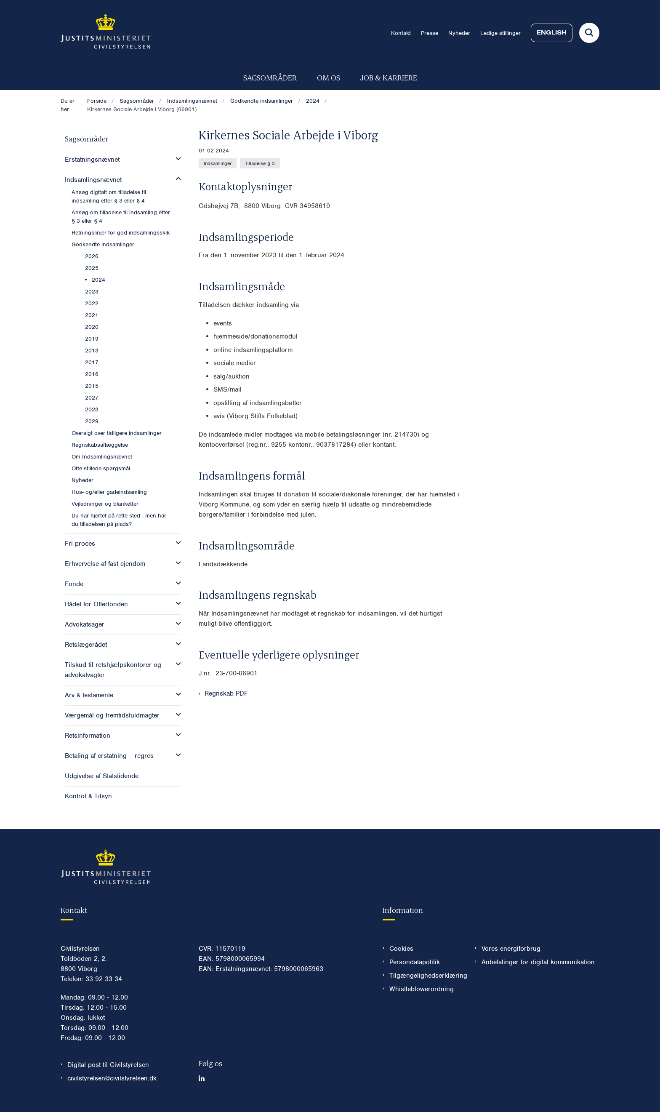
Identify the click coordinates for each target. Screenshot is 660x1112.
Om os (328, 77)
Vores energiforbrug (511, 948)
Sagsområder (270, 77)
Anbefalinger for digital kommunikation (538, 962)
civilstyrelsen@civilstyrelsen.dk (112, 1078)
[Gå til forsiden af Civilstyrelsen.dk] (106, 32)
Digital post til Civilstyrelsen (108, 1065)
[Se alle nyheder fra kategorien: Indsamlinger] (218, 163)
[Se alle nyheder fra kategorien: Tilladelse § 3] (260, 163)
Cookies (401, 948)
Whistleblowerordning (421, 989)
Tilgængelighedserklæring (425, 975)
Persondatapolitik (414, 962)
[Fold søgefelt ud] (589, 33)
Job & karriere (388, 77)
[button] (176, 159)
